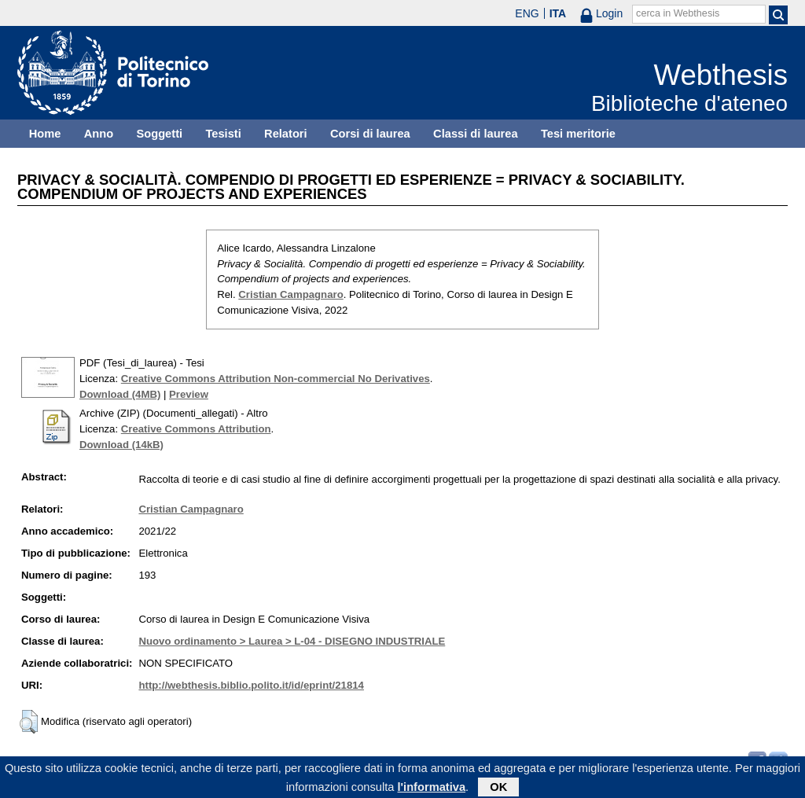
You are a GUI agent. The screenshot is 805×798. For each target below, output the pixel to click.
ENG (527, 13)
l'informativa (432, 789)
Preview (188, 394)
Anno (98, 133)
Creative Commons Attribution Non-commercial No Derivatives (275, 378)
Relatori (285, 133)
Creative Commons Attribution (196, 429)
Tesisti (223, 133)
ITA (558, 13)
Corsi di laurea (370, 133)
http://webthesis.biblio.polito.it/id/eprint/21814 (250, 685)
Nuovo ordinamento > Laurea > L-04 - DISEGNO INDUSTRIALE (291, 641)
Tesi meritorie (578, 133)
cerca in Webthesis (677, 13)
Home (45, 133)
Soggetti (159, 133)
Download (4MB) (119, 394)
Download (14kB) (121, 444)
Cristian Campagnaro (290, 294)
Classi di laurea (475, 133)
